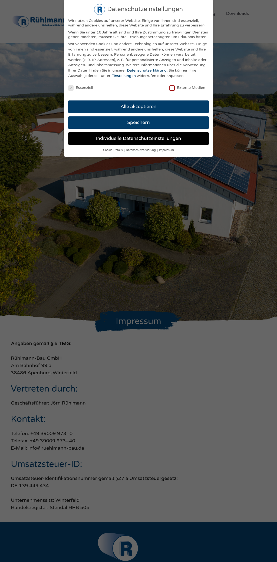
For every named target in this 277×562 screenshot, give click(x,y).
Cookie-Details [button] (113, 150)
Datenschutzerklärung (147, 70)
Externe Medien (187, 87)
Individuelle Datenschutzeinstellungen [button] (138, 138)
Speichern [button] (138, 122)
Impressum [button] (166, 150)
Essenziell (80, 87)
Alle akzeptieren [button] (138, 106)
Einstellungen (123, 75)
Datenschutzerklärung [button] (141, 150)
